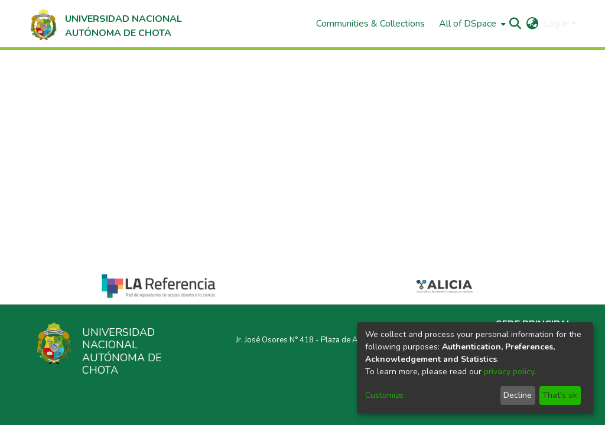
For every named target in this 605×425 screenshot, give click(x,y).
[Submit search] (515, 24)
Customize (384, 395)
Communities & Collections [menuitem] (370, 23)
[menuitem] (471, 23)
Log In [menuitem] (556, 23)
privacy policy (509, 371)
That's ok (559, 395)
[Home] (105, 23)
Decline (517, 395)
